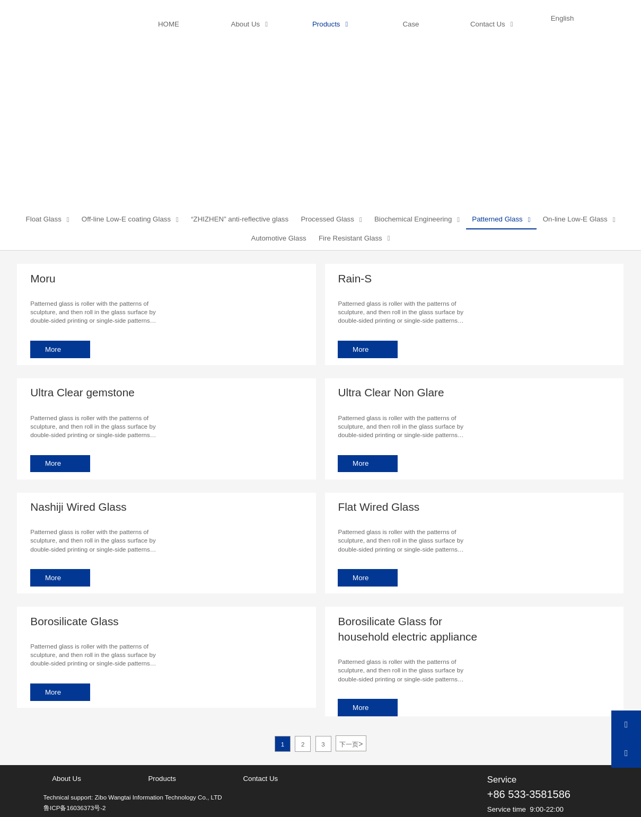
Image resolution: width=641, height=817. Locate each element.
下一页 (351, 743)
